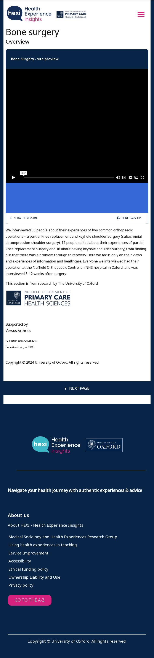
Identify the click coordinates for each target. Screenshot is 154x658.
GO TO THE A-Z (30, 600)
